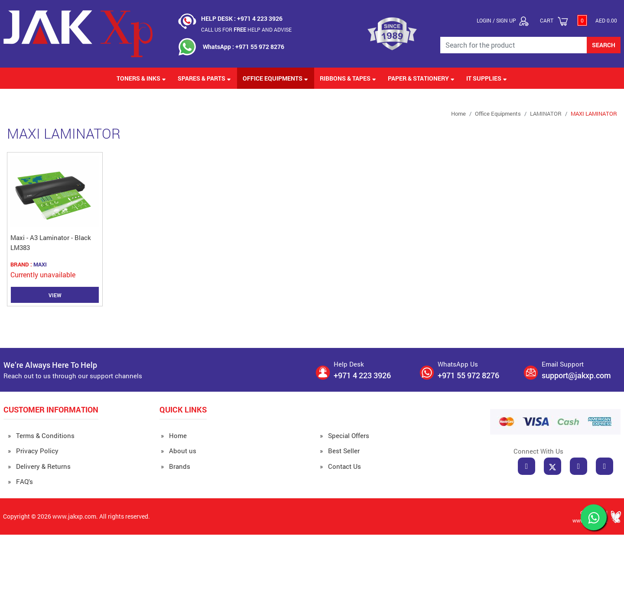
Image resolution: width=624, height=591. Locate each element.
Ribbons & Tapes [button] (348, 78)
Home (458, 113)
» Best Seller (340, 450)
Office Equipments (498, 113)
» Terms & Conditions (41, 435)
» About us (178, 450)
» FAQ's (20, 481)
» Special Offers (344, 435)
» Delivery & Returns (39, 466)
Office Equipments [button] (275, 78)
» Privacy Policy (33, 450)
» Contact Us (340, 466)
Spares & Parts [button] (204, 78)
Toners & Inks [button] (141, 78)
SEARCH (603, 45)
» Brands (175, 466)
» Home (174, 435)
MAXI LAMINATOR (594, 113)
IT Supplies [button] (486, 78)
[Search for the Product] (513, 45)
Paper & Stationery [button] (421, 78)
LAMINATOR (546, 113)
